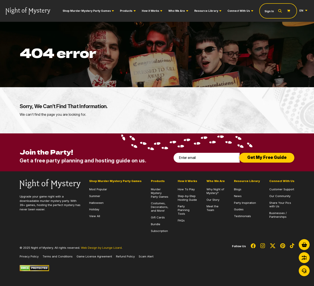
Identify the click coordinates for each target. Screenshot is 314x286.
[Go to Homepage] (28, 11)
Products (126, 10)
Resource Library (206, 10)
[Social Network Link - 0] (253, 246)
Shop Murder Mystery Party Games (87, 10)
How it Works (150, 10)
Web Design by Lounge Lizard (101, 247)
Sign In (269, 11)
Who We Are (176, 10)
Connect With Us (238, 10)
